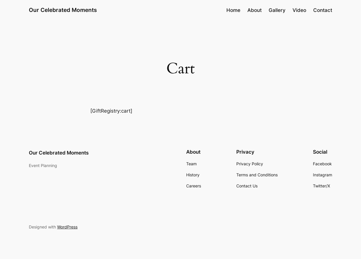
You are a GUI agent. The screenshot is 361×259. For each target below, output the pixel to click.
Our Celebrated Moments (63, 10)
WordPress (67, 226)
